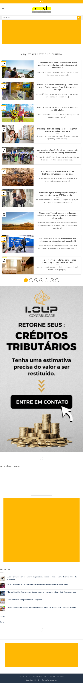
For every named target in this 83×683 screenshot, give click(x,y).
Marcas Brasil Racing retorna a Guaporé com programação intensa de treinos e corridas (41, 592)
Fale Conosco (49, 676)
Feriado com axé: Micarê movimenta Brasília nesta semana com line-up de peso (38, 584)
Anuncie (60, 676)
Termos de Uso (25, 676)
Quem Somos (37, 676)
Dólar (2, 616)
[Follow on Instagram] (42, 2)
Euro (2, 622)
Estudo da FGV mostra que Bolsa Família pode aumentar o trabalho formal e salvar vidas (41, 607)
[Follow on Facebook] (40, 2)
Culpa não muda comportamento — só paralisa (25, 599)
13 (52, 280)
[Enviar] (79, 18)
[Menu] (3, 9)
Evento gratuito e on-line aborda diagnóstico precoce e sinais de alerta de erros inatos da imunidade (42, 578)
